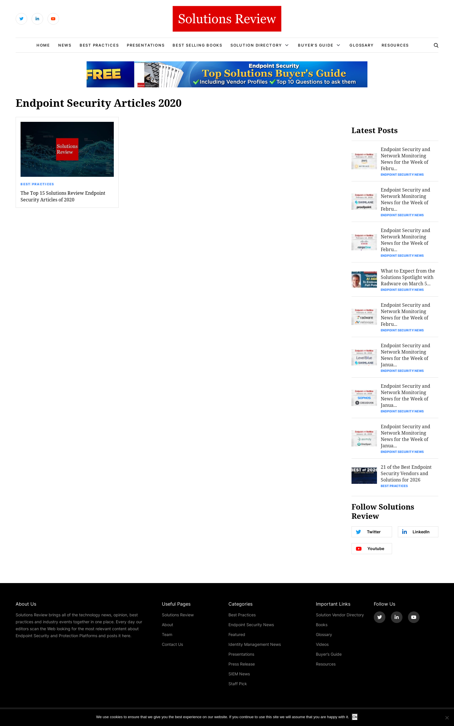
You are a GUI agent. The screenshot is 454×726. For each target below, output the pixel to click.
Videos (322, 644)
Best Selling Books (197, 45)
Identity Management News (254, 644)
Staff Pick (237, 683)
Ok (354, 717)
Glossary (361, 45)
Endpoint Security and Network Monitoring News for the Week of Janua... (405, 354)
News (65, 45)
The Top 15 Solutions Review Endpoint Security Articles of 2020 (63, 196)
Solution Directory (256, 45)
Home (43, 45)
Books (321, 624)
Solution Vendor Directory (340, 614)
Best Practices (99, 45)
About (167, 624)
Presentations (145, 45)
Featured (236, 634)
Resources (395, 45)
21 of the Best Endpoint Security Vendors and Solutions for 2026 (406, 473)
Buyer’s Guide (315, 45)
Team (167, 634)
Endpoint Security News (402, 174)
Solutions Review (178, 614)
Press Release (241, 664)
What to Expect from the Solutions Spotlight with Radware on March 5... (408, 277)
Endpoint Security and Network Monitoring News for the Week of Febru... (405, 158)
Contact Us (172, 644)
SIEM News (239, 674)
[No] (447, 718)
